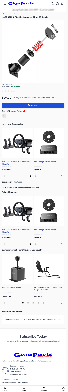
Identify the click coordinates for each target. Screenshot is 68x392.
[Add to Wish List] (4, 115)
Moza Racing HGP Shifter (11, 287)
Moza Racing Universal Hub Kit (45, 162)
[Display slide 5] (43, 302)
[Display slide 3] (33, 302)
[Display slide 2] (35, 176)
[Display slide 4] (38, 302)
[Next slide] (61, 176)
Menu (24, 389)
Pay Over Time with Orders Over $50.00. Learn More (35, 98)
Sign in (42, 319)
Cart (63, 389)
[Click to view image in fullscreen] (33, 51)
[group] (9, 91)
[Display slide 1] (30, 176)
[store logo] (21, 3)
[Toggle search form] (52, 3)
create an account (53, 319)
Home (5, 389)
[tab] (7, 183)
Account (44, 389)
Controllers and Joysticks (11, 14)
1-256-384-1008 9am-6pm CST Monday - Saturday (18, 372)
